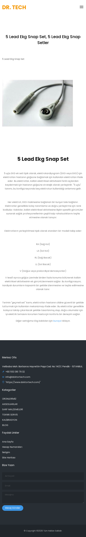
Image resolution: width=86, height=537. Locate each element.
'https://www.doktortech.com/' (21, 382)
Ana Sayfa (7, 441)
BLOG (5, 425)
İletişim (6, 452)
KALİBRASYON (9, 420)
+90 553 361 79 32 (13, 371)
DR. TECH (14, 7)
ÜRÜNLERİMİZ (9, 398)
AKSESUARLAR (9, 404)
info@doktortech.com (16, 377)
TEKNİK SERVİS (10, 414)
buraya (57, 321)
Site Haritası (8, 457)
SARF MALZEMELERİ (12, 409)
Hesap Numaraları (12, 447)
